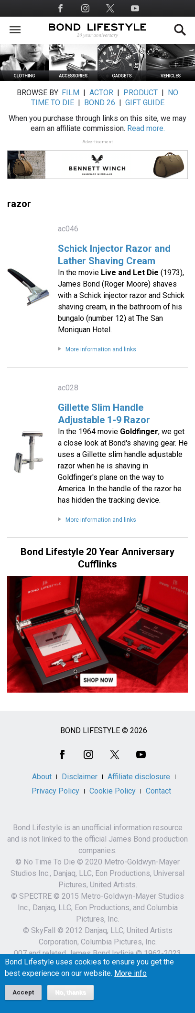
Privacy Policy (55, 790)
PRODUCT (140, 92)
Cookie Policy (112, 790)
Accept (23, 998)
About (42, 776)
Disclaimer (80, 776)
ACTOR (101, 92)
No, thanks (70, 998)
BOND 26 (99, 102)
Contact (158, 790)
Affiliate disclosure (139, 776)
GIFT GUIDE (144, 102)
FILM (70, 92)
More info (130, 979)
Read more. (146, 128)
